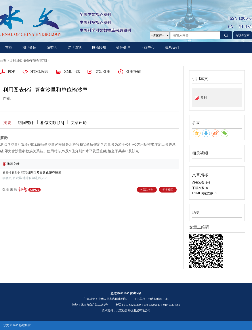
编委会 (52, 47)
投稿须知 (99, 47)
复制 (203, 97)
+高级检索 (243, 35)
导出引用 (102, 71)
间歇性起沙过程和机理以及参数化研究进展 (31, 172)
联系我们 (172, 47)
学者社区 (167, 189)
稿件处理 (123, 47)
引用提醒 (133, 71)
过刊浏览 (74, 47)
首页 (8, 47)
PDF (11, 71)
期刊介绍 (29, 47)
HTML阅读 (39, 71)
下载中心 (147, 47)
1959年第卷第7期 (35, 60)
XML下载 (72, 71)
